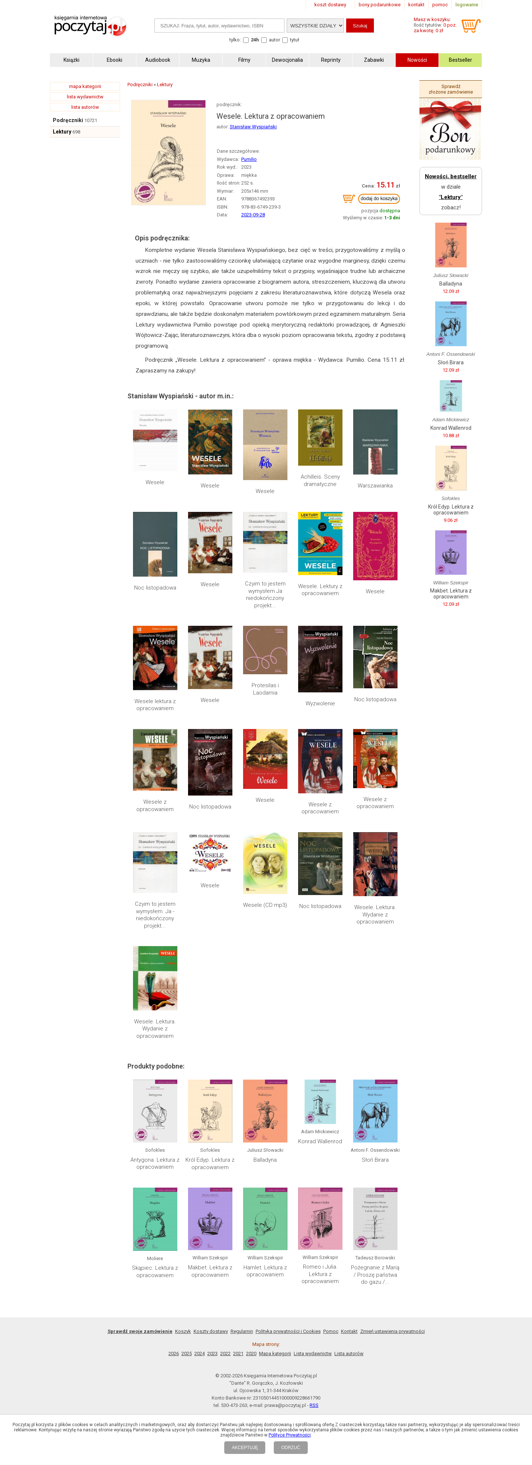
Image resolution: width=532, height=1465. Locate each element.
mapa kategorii (85, 86)
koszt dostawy (330, 4)
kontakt (416, 4)
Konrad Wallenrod (320, 1141)
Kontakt (349, 1331)
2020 (251, 1353)
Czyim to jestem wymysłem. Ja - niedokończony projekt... (155, 915)
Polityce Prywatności (290, 1435)
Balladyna (265, 1160)
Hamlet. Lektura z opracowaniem (265, 1271)
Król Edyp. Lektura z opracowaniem (210, 1164)
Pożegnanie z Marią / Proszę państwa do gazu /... (375, 1274)
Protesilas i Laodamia (265, 689)
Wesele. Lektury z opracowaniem (320, 590)
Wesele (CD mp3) (265, 905)
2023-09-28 (253, 214)
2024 (199, 1353)
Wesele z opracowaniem (155, 806)
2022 (225, 1353)
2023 (212, 1353)
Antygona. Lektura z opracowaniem (155, 1164)
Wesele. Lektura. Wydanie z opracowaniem (375, 914)
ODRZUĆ (290, 1447)
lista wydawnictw (85, 96)
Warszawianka (375, 485)
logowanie (467, 4)
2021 (238, 1353)
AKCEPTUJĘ (245, 1447)
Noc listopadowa (155, 587)
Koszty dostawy (211, 1331)
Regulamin (242, 1331)
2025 (186, 1353)
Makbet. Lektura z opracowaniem (210, 1271)
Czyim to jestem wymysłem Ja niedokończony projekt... (265, 594)
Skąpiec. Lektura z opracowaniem (155, 1272)
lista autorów (85, 107)
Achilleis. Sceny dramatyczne (320, 480)
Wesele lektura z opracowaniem (155, 705)
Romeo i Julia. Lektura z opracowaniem (320, 1274)
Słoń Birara (375, 1160)
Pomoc (330, 1331)
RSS (314, 1405)
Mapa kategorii (275, 1353)
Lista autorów (349, 1353)
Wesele (155, 482)
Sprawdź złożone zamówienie (451, 89)
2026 (173, 1353)
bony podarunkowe (379, 4)
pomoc (440, 4)
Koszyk (183, 1331)
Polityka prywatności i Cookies (288, 1331)
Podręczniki (68, 120)
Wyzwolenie (320, 703)
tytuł (294, 40)
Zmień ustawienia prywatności (392, 1331)
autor (274, 40)
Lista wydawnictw (313, 1353)
